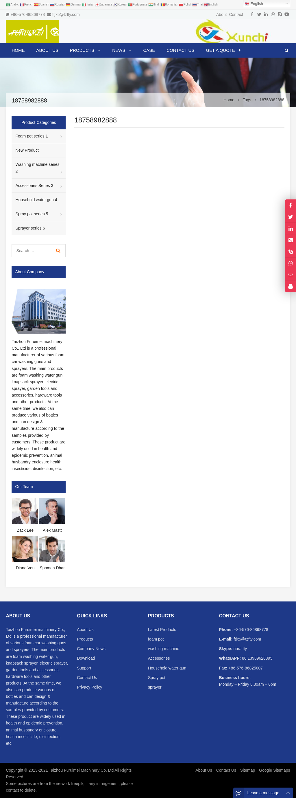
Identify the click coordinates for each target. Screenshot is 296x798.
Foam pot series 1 (31, 136)
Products (85, 639)
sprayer (155, 687)
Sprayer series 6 (30, 228)
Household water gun (167, 668)
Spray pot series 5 (31, 214)
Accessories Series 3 (34, 185)
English (254, 3)
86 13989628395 (256, 658)
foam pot (156, 639)
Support (84, 668)
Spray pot (156, 677)
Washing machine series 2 (37, 167)
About (221, 14)
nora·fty (239, 648)
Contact (236, 14)
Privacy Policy (89, 687)
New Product (26, 150)
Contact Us (87, 677)
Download (86, 658)
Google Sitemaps (274, 770)
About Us (85, 629)
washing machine (163, 648)
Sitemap (247, 770)
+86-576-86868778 (27, 14)
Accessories (159, 658)
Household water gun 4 (36, 199)
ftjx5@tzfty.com (66, 14)
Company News (91, 648)
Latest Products (162, 629)
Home (18, 50)
